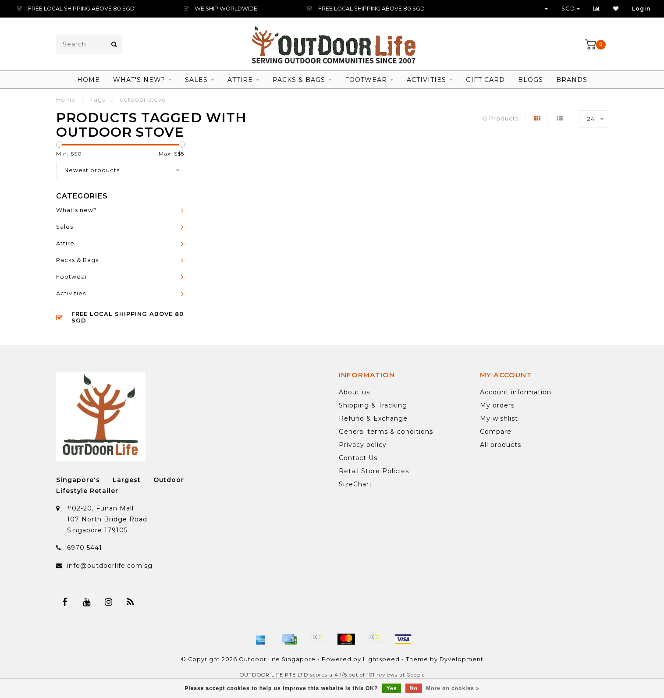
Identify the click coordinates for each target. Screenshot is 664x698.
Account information (515, 392)
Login (641, 8)
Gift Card (485, 80)
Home (88, 80)
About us (354, 392)
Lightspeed (381, 659)
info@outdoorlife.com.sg (110, 566)
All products (500, 445)
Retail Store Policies (374, 471)
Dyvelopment (461, 659)
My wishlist (499, 418)
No (414, 688)
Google (416, 675)
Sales (196, 80)
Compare (495, 432)
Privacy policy (363, 445)
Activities (426, 80)
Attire (240, 80)
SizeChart (355, 484)
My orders (497, 405)
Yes (392, 688)
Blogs (530, 80)
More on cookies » (452, 688)
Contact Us (358, 458)
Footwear (366, 80)
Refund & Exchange (373, 418)
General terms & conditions (386, 432)
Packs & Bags (299, 80)
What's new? (139, 80)
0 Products (500, 118)
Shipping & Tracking (373, 405)
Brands (571, 80)
